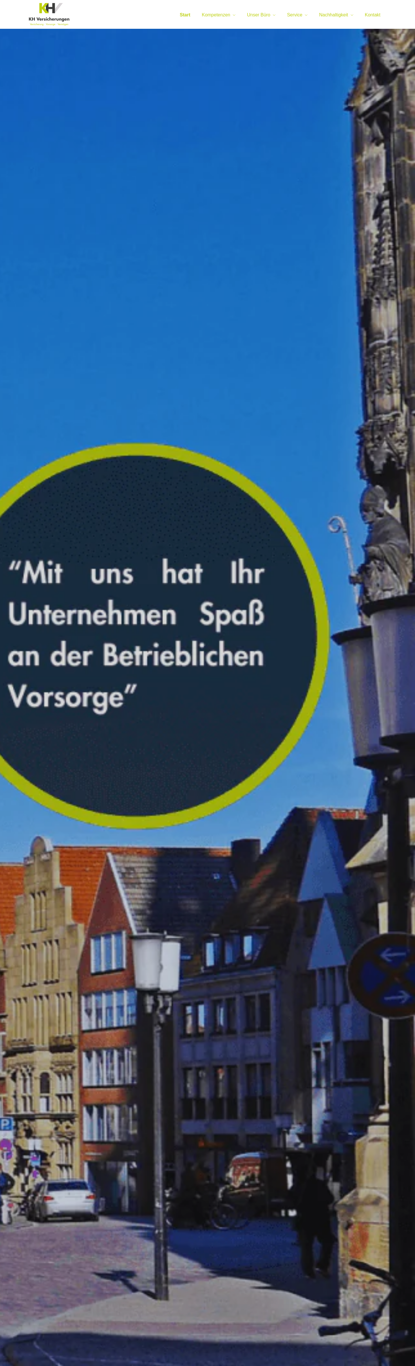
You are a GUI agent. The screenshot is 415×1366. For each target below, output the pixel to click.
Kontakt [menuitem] (372, 14)
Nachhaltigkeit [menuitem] (333, 14)
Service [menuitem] (294, 14)
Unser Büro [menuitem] (258, 14)
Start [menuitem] (185, 14)
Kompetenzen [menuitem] (216, 14)
